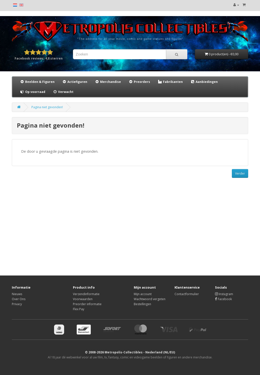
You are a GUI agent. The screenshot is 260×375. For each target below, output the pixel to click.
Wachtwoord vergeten (149, 299)
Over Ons (18, 299)
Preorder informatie (87, 304)
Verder (240, 173)
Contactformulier (187, 294)
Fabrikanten (170, 82)
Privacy (17, 304)
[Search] (176, 54)
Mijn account (143, 294)
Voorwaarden (83, 299)
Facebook (223, 299)
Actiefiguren (74, 82)
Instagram (224, 294)
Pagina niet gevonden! (47, 107)
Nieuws (17, 294)
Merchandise (108, 82)
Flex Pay (78, 309)
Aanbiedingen (204, 81)
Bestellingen (142, 304)
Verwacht (63, 92)
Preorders (139, 82)
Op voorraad (32, 92)
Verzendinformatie (86, 294)
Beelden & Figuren (37, 82)
